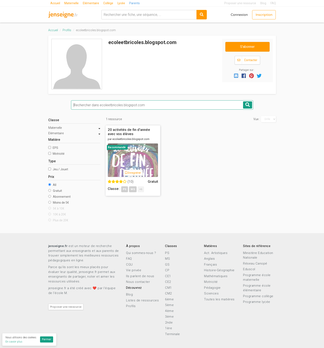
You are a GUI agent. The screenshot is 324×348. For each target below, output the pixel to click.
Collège (108, 3)
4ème (169, 311)
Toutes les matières (219, 299)
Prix (51, 177)
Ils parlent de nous (140, 276)
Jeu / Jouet (58, 169)
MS (167, 259)
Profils (67, 30)
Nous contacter (138, 282)
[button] (236, 75)
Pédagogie (212, 288)
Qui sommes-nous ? (141, 253)
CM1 (168, 288)
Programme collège (258, 296)
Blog (263, 3)
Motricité (56, 153)
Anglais (209, 259)
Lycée (121, 3)
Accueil (55, 3)
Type (52, 161)
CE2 (168, 282)
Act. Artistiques (215, 253)
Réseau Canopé (255, 263)
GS (167, 264)
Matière (54, 140)
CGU (129, 264)
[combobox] (148, 14)
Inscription (263, 15)
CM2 (168, 293)
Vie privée (133, 270)
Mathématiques (216, 276)
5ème (169, 305)
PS (167, 253)
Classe (53, 120)
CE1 (168, 276)
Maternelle (71, 3)
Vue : (256, 119)
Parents (134, 3)
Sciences (211, 293)
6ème (169, 299)
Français (210, 264)
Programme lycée (256, 302)
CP (167, 270)
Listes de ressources (142, 300)
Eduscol (249, 269)
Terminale (172, 334)
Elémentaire (91, 3)
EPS (53, 147)
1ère (168, 328)
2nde (169, 322)
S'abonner (247, 47)
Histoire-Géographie (219, 270)
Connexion (239, 15)
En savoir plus (13, 341)
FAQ (273, 3)
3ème (169, 316)
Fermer (46, 339)
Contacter (247, 60)
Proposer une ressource (240, 3)
